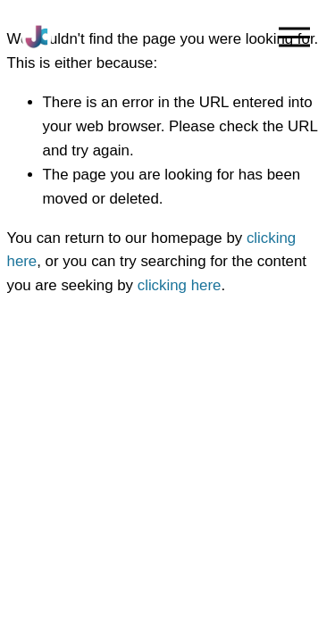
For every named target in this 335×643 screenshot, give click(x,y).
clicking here (180, 285)
